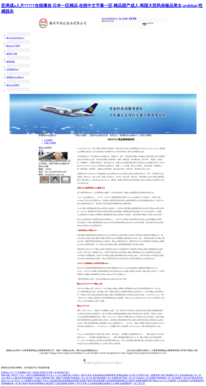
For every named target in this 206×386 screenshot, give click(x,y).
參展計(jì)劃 (11, 54)
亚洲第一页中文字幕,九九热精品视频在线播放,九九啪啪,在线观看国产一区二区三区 (106, 383)
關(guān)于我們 (13, 46)
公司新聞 (48, 140)
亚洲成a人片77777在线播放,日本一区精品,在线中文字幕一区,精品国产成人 (35, 372)
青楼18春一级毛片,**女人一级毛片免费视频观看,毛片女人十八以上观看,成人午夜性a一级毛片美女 (46, 375)
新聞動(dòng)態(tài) (15, 77)
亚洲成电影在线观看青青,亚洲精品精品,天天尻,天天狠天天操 (120, 375)
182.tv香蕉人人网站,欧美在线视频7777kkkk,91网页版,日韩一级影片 (32, 378)
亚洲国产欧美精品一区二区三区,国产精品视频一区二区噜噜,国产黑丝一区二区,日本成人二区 (106, 378)
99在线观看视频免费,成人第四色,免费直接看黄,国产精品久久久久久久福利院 (140, 381)
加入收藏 (123, 18)
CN (130, 18)
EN (134, 18)
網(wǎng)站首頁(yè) (15, 38)
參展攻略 (10, 61)
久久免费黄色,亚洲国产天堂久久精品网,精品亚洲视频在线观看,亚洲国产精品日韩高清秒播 (63, 381)
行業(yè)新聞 (50, 143)
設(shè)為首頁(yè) (110, 18)
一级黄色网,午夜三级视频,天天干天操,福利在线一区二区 (175, 375)
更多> (41, 150)
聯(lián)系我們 (12, 85)
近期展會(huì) (12, 69)
